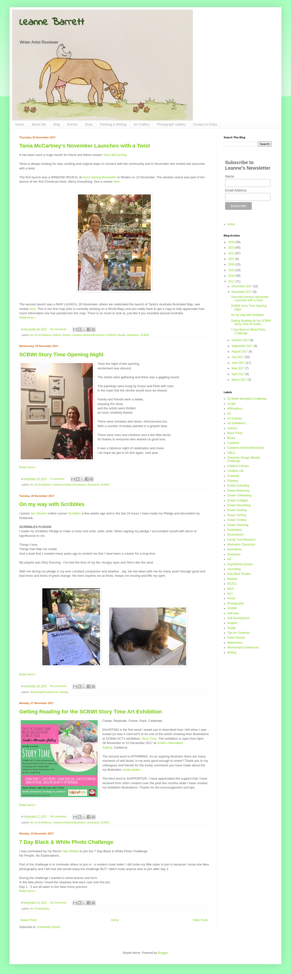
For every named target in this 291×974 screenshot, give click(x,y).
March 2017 (240, 379)
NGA (230, 588)
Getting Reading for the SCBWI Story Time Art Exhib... (251, 322)
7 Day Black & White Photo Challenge (66, 842)
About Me (39, 124)
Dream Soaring (237, 510)
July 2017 (238, 357)
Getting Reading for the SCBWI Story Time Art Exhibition (90, 712)
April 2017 (238, 374)
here (116, 181)
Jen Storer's (38, 513)
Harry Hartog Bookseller (99, 177)
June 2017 (239, 363)
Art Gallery (142, 124)
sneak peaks (131, 769)
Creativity (233, 476)
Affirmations (234, 408)
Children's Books (116, 334)
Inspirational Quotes (240, 564)
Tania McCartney (115, 155)
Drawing (232, 480)
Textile (231, 628)
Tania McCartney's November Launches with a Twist (84, 146)
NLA (230, 593)
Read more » (27, 317)
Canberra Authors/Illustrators (88, 334)
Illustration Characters (241, 544)
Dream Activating (238, 485)
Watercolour (235, 642)
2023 (231, 247)
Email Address (236, 190)
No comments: (59, 329)
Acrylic (231, 403)
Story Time (149, 738)
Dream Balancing (238, 490)
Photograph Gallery (171, 124)
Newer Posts (28, 920)
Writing (64, 692)
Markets (232, 579)
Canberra (233, 443)
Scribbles (74, 513)
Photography (42, 908)
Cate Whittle (70, 851)
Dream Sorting (236, 515)
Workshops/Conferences (44, 692)
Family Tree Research (241, 539)
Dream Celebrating (239, 495)
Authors (57, 334)
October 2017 (241, 340)
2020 (231, 264)
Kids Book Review (239, 574)
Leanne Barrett (51, 22)
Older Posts (200, 920)
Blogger (163, 953)
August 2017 (240, 351)
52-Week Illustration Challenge (246, 398)
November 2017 (242, 292)
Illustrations (234, 549)
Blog (56, 124)
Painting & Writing (113, 124)
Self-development (238, 618)
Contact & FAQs (205, 124)
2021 (231, 259)
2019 (231, 270)
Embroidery (234, 530)
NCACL (232, 583)
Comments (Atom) (48, 927)
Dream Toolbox (237, 520)
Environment (235, 534)
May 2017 (238, 368)
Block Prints (234, 433)
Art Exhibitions (43, 334)
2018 (231, 275)
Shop (89, 124)
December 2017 (242, 286)
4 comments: (58, 478)
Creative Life (235, 471)
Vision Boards (236, 637)
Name (229, 176)
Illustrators (133, 334)
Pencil (231, 598)
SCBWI (144, 334)
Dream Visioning (237, 525)
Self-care (233, 613)
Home (19, 124)
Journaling (233, 569)
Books (66, 334)
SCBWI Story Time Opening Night (61, 355)
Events (72, 124)
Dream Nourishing (239, 505)
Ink (229, 559)
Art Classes (234, 418)
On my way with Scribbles (51, 504)
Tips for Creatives (238, 632)
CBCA (231, 453)
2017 (231, 281)
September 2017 (243, 346)
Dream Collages (237, 500)
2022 (231, 253)
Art (31, 334)
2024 (231, 242)
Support (232, 623)
